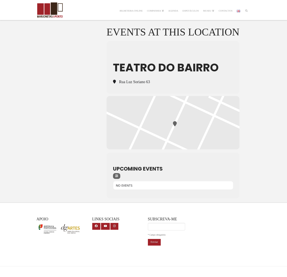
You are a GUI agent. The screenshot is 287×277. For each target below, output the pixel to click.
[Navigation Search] (246, 8)
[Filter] (116, 176)
